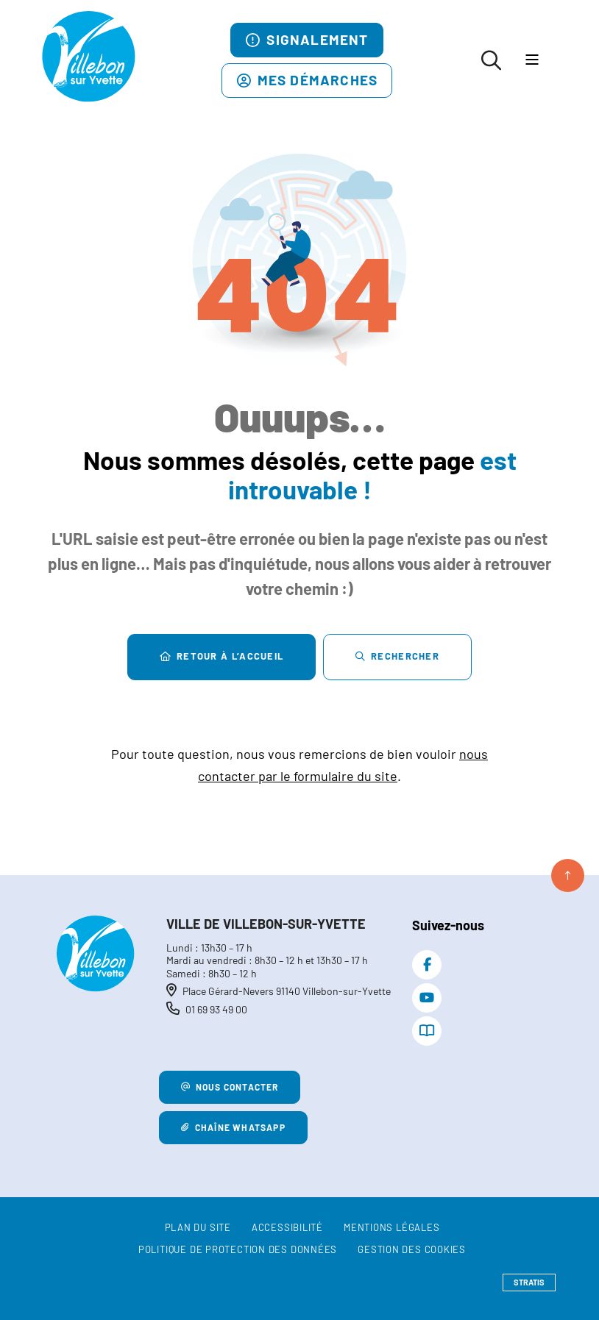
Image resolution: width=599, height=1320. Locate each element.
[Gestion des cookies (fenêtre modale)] (412, 1250)
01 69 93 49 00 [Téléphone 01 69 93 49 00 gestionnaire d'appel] (216, 1009)
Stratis (529, 1282)
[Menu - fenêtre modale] (531, 60)
